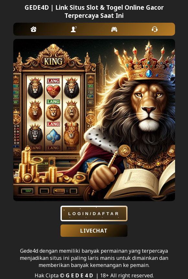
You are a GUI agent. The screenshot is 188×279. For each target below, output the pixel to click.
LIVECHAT (94, 230)
